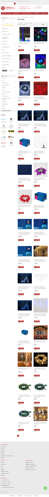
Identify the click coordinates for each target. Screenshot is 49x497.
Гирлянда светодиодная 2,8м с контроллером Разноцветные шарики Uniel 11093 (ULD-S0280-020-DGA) (24, 341)
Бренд (8, 67)
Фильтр (4, 18)
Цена (8, 20)
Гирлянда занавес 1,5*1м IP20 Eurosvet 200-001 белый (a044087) (40, 341)
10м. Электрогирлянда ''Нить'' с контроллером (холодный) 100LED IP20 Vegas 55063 (40, 396)
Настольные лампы (26, 13)
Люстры (4, 13)
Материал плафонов (8, 55)
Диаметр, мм (8, 28)
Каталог (4, 76)
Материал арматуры (8, 58)
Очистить (12, 70)
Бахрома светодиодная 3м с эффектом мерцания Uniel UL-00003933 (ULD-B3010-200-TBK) (39, 206)
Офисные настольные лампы (31, 466)
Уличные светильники (6, 91)
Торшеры (37, 13)
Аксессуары (4, 101)
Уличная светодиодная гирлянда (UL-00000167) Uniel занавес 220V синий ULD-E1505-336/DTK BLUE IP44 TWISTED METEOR (40, 314)
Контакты (26, 1)
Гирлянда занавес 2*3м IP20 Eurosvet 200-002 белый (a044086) (24, 368)
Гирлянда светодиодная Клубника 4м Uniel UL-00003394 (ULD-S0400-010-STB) (24, 206)
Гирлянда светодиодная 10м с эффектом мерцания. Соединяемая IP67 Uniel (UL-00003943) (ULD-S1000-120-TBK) (24, 179)
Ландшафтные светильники (30, 469)
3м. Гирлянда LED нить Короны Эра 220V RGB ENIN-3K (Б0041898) (40, 43)
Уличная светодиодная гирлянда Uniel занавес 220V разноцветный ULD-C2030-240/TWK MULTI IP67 (24, 233)
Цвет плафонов (8, 52)
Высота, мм (8, 31)
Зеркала (3, 106)
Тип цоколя (8, 41)
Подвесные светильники (30, 464)
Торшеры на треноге (29, 467)
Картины (3, 108)
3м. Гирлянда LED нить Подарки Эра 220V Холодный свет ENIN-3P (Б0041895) (24, 70)
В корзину (20, 50)
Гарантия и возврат (19, 1)
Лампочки (4, 93)
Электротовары (5, 104)
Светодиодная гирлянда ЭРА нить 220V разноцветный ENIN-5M (40, 70)
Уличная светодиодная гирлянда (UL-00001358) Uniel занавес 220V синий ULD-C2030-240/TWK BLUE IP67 (24, 260)
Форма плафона (8, 47)
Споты (42, 13)
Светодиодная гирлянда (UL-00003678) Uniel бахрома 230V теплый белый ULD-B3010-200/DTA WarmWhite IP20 (24, 152)
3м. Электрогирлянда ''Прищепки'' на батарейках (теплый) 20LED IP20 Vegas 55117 (40, 423)
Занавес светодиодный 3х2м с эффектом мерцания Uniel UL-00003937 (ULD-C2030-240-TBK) (39, 152)
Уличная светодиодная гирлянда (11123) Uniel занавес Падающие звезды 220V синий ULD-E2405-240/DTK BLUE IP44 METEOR (24, 314)
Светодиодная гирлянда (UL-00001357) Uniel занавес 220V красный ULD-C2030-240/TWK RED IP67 (40, 97)
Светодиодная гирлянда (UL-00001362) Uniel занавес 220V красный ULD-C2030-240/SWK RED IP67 (40, 233)
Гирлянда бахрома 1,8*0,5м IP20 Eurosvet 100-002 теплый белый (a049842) (39, 368)
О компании (4, 1)
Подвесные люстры (29, 462)
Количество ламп (8, 34)
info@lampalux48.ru (6, 485)
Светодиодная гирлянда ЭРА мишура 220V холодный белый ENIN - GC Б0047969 (24, 97)
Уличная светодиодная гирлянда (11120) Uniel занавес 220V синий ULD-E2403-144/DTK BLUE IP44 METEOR (40, 124)
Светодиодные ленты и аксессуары (6, 99)
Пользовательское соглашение (7, 455)
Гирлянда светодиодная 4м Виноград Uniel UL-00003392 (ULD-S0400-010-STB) (40, 179)
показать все (3, 146)
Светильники (16, 13)
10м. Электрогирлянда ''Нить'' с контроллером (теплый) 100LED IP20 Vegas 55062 (24, 396)
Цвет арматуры (8, 61)
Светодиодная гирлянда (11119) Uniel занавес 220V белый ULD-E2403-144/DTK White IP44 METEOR (24, 124)
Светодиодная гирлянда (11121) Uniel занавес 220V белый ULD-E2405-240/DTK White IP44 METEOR (24, 287)
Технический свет (5, 96)
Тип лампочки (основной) (8, 38)
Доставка (13, 1)
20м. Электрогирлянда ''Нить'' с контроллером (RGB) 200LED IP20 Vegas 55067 (24, 423)
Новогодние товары (6, 110)
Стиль (8, 50)
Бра (9, 13)
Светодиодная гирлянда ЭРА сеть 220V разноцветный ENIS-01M (24, 43)
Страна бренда (8, 64)
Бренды (2, 457)
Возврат (2, 452)
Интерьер (8, 44)
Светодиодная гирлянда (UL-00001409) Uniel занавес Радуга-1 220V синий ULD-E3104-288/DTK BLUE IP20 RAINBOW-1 (40, 287)
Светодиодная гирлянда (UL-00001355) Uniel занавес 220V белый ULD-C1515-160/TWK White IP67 (40, 260)
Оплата (8, 1)
